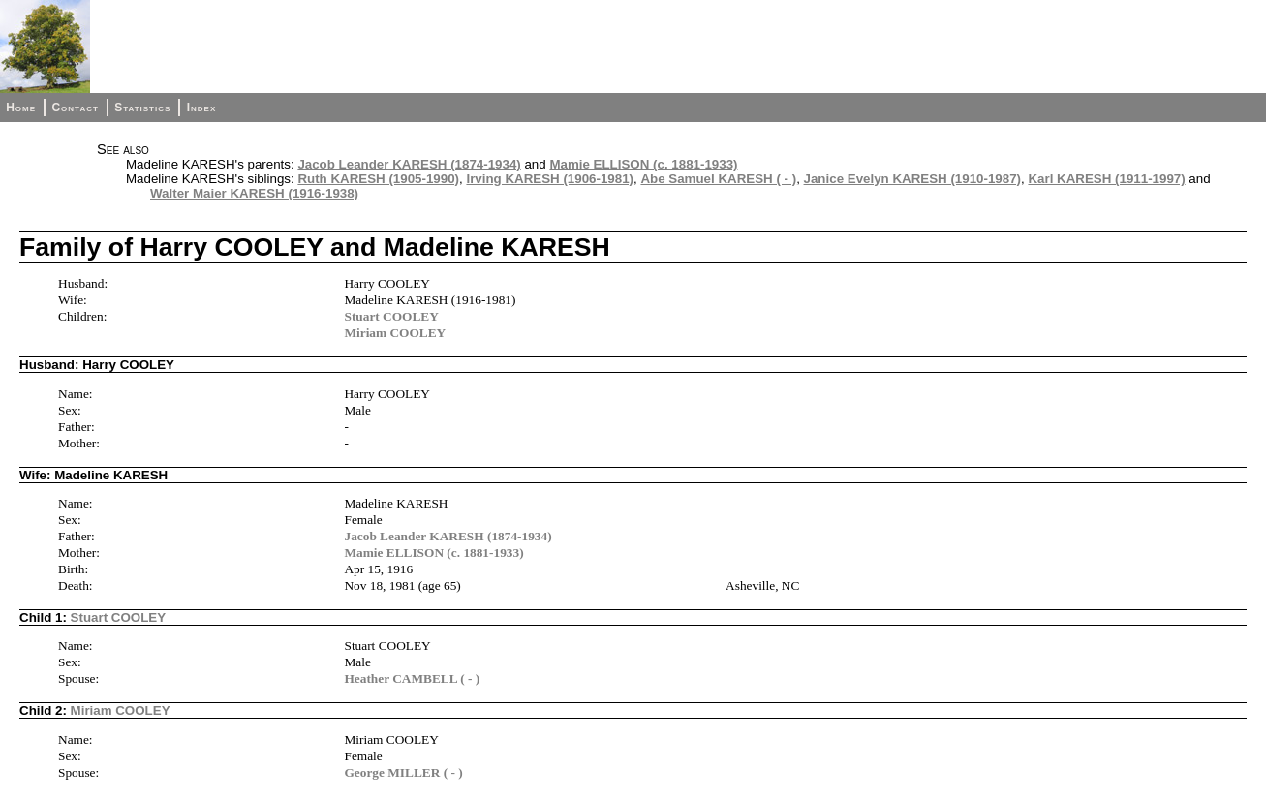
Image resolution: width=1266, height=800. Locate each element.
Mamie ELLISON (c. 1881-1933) (643, 164)
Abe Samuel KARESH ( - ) (718, 178)
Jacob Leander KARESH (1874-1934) (408, 164)
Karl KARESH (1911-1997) (1106, 178)
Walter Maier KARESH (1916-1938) (254, 193)
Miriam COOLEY (395, 332)
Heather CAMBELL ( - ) (411, 678)
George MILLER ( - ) (403, 772)
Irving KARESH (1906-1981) (549, 178)
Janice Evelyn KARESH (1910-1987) (912, 178)
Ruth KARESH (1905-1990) (378, 178)
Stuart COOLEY (391, 316)
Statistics (142, 107)
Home (21, 107)
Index (202, 107)
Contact (74, 107)
